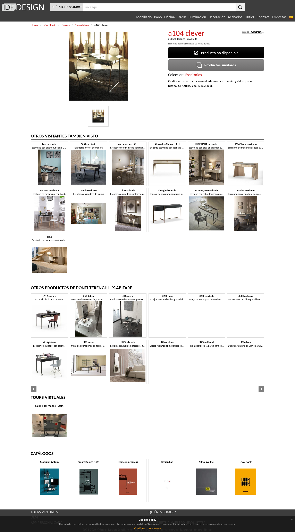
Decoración (217, 17)
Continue (139, 528)
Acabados (235, 17)
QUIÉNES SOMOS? (162, 512)
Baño (158, 17)
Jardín (181, 17)
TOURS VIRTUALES (44, 512)
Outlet (249, 17)
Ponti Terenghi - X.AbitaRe (184, 38)
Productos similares (216, 65)
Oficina (169, 17)
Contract (263, 17)
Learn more (155, 528)
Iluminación (197, 17)
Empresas (279, 17)
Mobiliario (144, 17)
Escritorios (193, 74)
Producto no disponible (216, 52)
